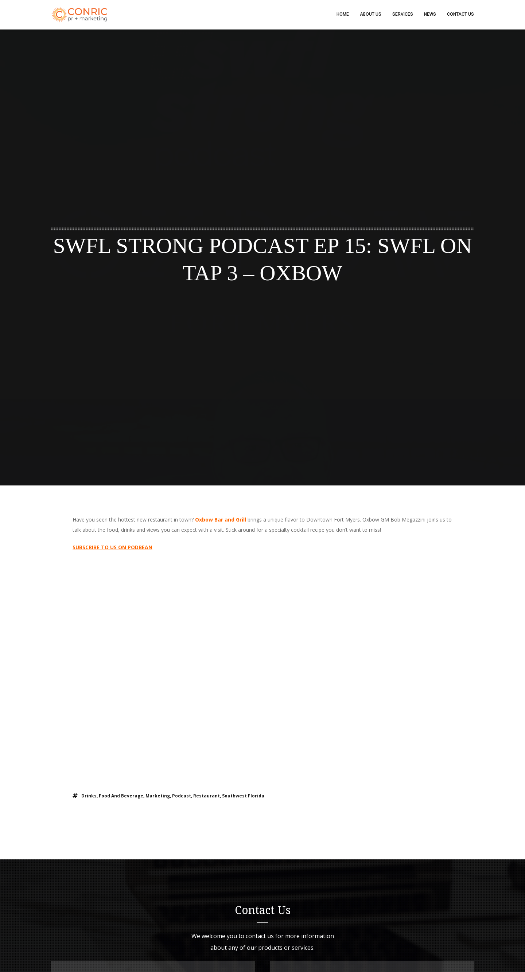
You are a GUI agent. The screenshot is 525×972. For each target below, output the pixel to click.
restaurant (206, 796)
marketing (157, 796)
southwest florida (243, 796)
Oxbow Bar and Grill (220, 520)
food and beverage (121, 796)
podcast (181, 796)
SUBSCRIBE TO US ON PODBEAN (112, 547)
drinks (89, 796)
